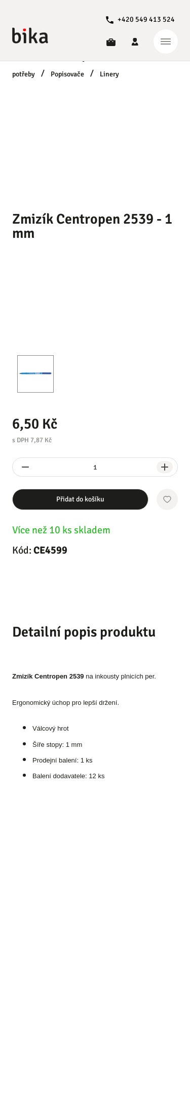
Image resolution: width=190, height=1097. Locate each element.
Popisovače (67, 74)
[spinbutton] (95, 467)
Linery (109, 74)
